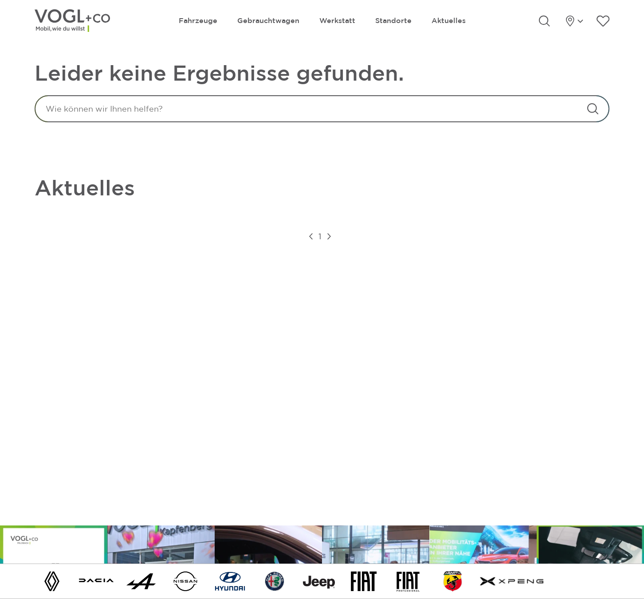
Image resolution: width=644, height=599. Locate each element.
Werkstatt (337, 20)
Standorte (393, 20)
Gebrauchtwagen (268, 20)
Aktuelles (449, 20)
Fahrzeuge (198, 20)
